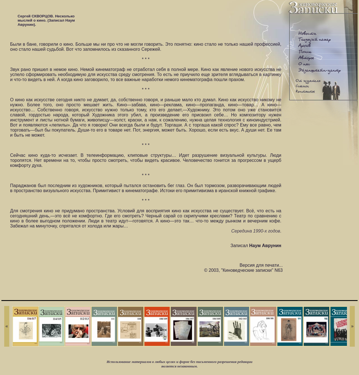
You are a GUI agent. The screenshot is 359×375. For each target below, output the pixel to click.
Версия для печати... (261, 265)
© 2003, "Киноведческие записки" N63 (243, 270)
